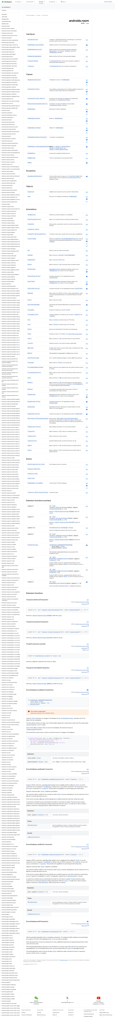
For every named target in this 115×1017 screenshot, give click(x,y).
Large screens (56, 1012)
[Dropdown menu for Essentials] (23, 2)
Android (23, 1012)
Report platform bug (104, 1012)
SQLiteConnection (61, 39)
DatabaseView (31, 260)
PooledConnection (33, 39)
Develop (38, 15)
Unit (34, 527)
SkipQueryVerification (34, 426)
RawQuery (30, 382)
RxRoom (29, 162)
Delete (30, 264)
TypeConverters (32, 441)
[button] (9, 26)
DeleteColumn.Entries (34, 276)
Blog (63, 1)
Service (53, 103)
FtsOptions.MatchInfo (34, 469)
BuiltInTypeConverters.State (36, 464)
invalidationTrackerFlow (65, 545)
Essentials (18, 1)
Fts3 (73, 191)
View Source (84, 604)
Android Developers (30, 15)
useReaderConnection (63, 558)
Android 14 (70, 1015)
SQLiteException (43, 805)
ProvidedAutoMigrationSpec (35, 367)
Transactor (31, 66)
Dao (29, 250)
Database (67, 51)
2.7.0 (88, 650)
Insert (29, 338)
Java (87, 23)
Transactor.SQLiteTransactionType (38, 492)
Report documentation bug (105, 1015)
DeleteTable (31, 281)
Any (53, 506)
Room (29, 196)
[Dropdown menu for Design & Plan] (35, 2)
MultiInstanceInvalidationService (37, 103)
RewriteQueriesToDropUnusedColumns (38, 418)
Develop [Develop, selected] (41, 1)
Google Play (52, 1)
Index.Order (31, 478)
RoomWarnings (31, 158)
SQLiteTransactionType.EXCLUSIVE (65, 522)
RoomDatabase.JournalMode (35, 483)
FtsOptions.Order (33, 473)
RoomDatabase (53, 52)
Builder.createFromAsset (63, 146)
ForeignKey (31, 310)
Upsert (29, 450)
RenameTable (31, 407)
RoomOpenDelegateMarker (35, 56)
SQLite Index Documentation (75, 334)
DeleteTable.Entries (34, 288)
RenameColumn (31, 394)
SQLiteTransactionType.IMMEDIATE (65, 539)
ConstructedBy (32, 238)
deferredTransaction (62, 507)
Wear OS (55, 1015)
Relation (30, 389)
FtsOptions (31, 191)
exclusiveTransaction (62, 518)
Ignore (30, 329)
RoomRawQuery (31, 153)
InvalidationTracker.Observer (36, 98)
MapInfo (30, 353)
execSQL (63, 527)
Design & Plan (29, 1)
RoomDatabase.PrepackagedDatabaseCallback (40, 146)
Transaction (31, 431)
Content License (63, 960)
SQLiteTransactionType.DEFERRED (64, 511)
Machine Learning (41, 1015)
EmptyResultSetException (35, 176)
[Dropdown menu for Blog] (67, 2)
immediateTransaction (62, 535)
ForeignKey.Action (33, 314)
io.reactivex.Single (73, 176)
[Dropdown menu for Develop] (45, 2)
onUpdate (52, 316)
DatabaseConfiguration (34, 79)
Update (30, 445)
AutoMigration (32, 214)
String (70, 527)
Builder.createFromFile (56, 148)
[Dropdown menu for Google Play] (57, 2)
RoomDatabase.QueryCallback (36, 45)
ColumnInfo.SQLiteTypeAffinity (37, 234)
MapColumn (30, 348)
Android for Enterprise (26, 1015)
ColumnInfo (31, 224)
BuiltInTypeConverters (34, 219)
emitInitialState (31, 725)
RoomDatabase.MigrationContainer (37, 137)
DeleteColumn (31, 269)
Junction (30, 343)
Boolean (65, 548)
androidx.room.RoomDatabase (67, 255)
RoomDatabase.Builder (34, 118)
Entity (60, 293)
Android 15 (70, 1012)
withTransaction (62, 583)
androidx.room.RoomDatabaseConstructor (66, 238)
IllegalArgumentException (34, 729)
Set (32, 545)
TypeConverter (32, 436)
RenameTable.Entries (34, 414)
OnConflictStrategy (33, 358)
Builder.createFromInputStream (59, 149)
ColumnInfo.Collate (33, 229)
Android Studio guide (89, 1014)
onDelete (77, 314)
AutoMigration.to (54, 270)
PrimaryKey (31, 362)
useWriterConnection (63, 571)
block (51, 513)
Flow (60, 90)
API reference (6, 7)
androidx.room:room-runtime (82, 602)
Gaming (39, 1012)
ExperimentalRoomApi (34, 304)
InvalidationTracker (33, 89)
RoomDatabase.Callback (34, 127)
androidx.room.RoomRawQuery (75, 384)
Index (29, 334)
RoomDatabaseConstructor (35, 49)
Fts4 (77, 191)
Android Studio (108, 1)
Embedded (30, 293)
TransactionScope (33, 61)
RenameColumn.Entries (34, 401)
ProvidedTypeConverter (34, 372)
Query (29, 378)
